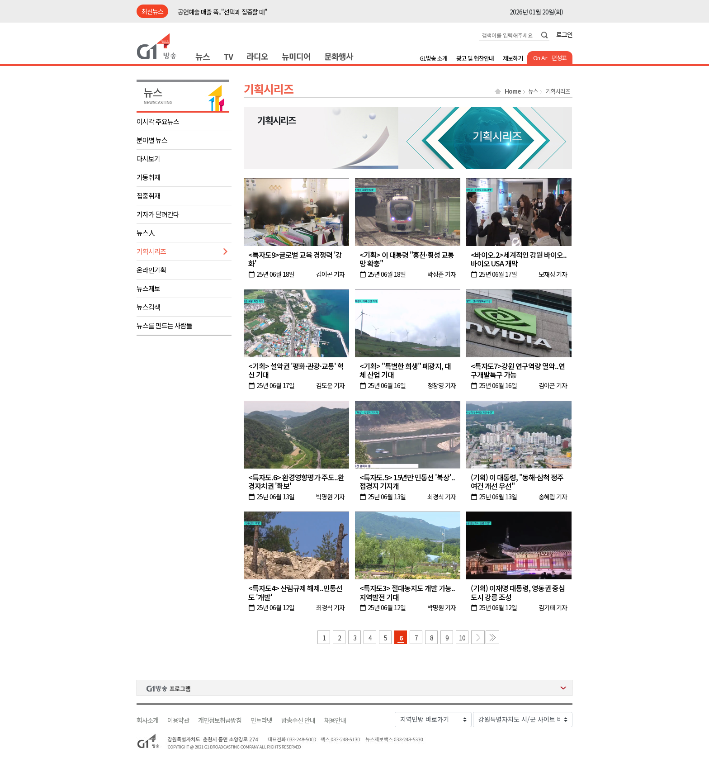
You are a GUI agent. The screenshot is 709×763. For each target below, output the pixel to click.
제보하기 (513, 58)
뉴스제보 (148, 288)
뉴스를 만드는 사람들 (164, 325)
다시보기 (148, 158)
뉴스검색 (148, 307)
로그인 (564, 34)
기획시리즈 (151, 251)
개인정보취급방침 (219, 720)
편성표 (559, 57)
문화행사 (338, 56)
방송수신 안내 (298, 720)
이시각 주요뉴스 (158, 121)
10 (462, 637)
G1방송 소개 (433, 58)
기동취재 (148, 177)
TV (228, 56)
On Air (540, 57)
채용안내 (335, 720)
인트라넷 (261, 720)
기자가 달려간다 (158, 214)
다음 (478, 637)
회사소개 (147, 720)
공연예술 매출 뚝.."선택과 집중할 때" (222, 11)
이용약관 (178, 720)
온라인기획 (151, 270)
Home (513, 91)
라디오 (257, 56)
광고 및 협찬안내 (475, 58)
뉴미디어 (296, 56)
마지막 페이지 (492, 637)
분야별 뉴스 (152, 140)
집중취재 (148, 195)
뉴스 (202, 56)
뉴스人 (146, 232)
